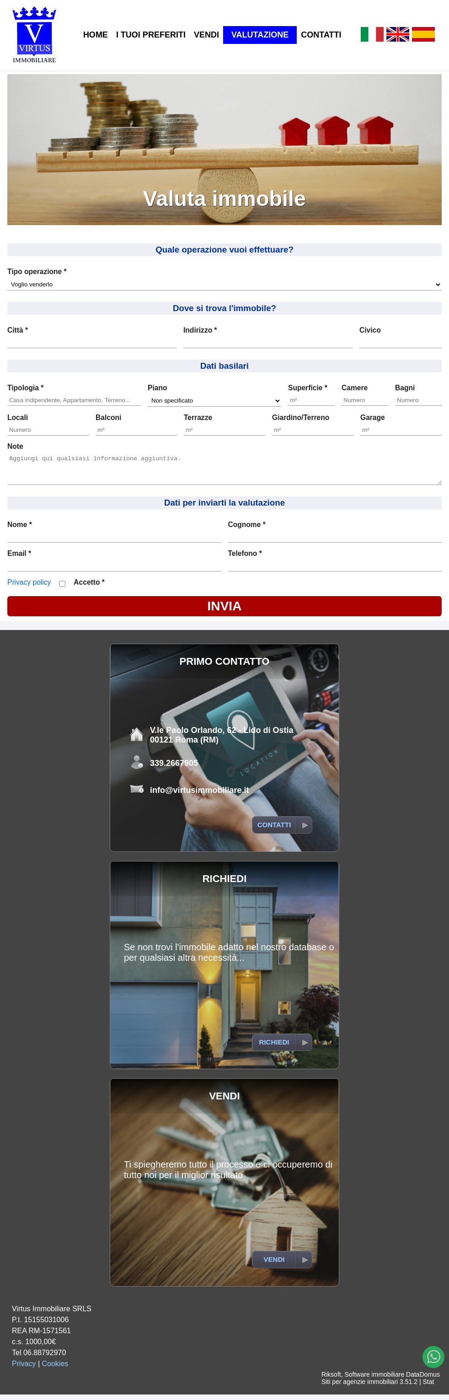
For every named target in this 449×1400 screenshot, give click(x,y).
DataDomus (423, 1380)
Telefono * (245, 559)
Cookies (55, 1369)
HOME (95, 34)
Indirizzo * (200, 330)
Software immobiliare (374, 1380)
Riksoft (331, 1380)
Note (15, 446)
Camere (355, 388)
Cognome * (247, 530)
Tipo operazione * (37, 271)
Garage (372, 417)
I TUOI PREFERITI (151, 34)
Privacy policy (29, 588)
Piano (157, 388)
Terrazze (198, 417)
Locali (17, 417)
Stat (428, 1387)
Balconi (108, 417)
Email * (19, 559)
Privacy (24, 1369)
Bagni (405, 388)
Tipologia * (25, 388)
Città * (17, 330)
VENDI (206, 34)
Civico (370, 330)
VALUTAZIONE (260, 34)
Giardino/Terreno (300, 417)
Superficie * (307, 388)
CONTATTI (321, 34)
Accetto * (89, 588)
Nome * (19, 530)
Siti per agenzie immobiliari (359, 1387)
